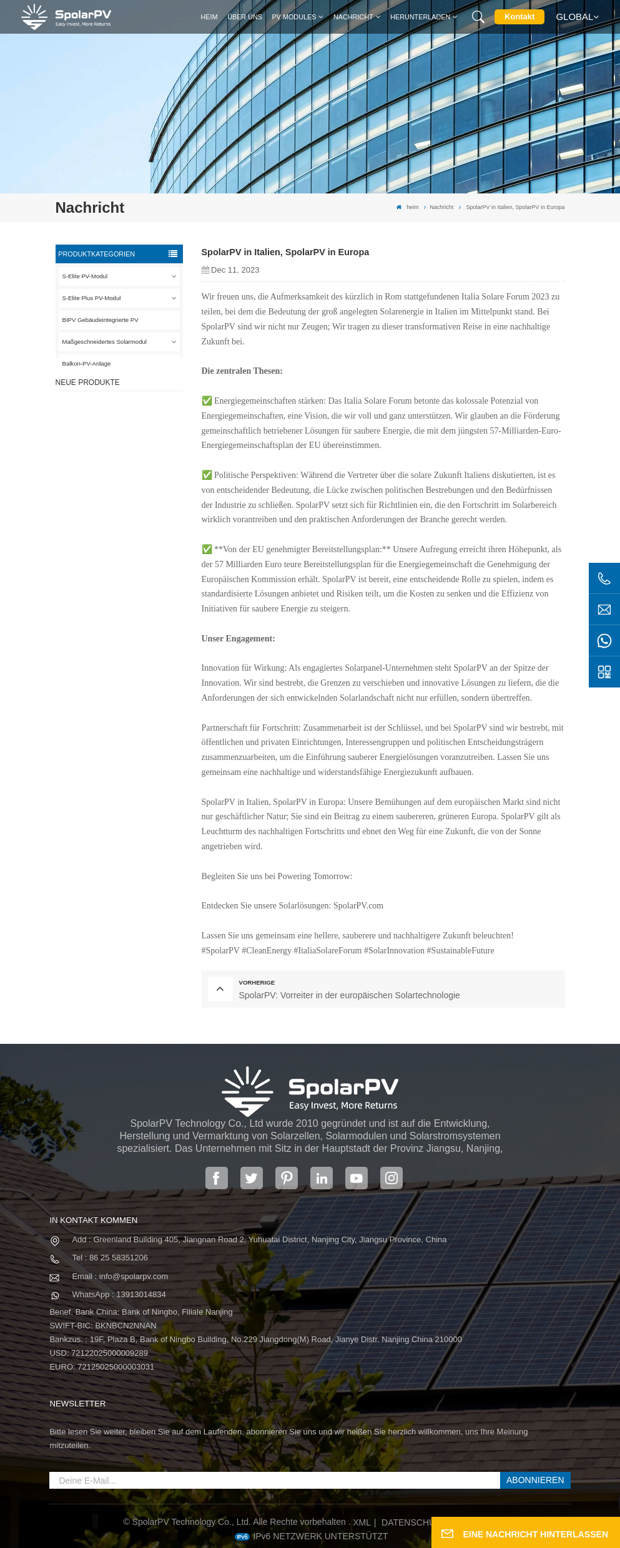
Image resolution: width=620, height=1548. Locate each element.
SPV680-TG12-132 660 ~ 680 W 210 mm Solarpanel (137, 543)
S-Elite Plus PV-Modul (91, 298)
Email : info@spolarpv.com (120, 1276)
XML (362, 1522)
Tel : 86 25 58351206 (109, 1257)
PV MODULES (294, 17)
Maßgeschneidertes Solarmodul (104, 341)
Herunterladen (420, 17)
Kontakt (519, 16)
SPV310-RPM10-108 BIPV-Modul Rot (138, 487)
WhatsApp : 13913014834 (118, 1294)
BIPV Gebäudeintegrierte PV (100, 319)
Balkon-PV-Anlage (86, 363)
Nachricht (353, 17)
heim (209, 17)
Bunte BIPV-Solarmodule (135, 594)
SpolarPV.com (358, 905)
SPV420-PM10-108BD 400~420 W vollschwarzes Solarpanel (137, 431)
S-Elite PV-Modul (85, 276)
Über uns (244, 17)
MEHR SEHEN (134, 449)
